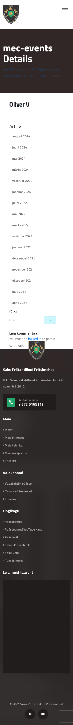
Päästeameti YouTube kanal (24, 529)
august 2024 (21, 136)
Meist (9, 429)
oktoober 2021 (22, 280)
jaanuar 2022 (21, 247)
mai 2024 (18, 158)
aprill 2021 (19, 302)
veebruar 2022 (22, 236)
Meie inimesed (15, 437)
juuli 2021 (19, 291)
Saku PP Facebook (17, 545)
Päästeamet (13, 521)
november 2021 (23, 269)
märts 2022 (20, 225)
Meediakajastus (16, 453)
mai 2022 (18, 214)
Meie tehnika (14, 445)
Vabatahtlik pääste (18, 483)
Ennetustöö (13, 499)
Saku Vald (12, 552)
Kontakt (10, 461)
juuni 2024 (19, 147)
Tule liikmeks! (14, 560)
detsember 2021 (23, 258)
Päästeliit (11, 537)
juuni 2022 (19, 202)
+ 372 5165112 (31, 404)
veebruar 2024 (22, 180)
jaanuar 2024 (21, 191)
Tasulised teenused (18, 491)
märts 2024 (20, 169)
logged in (34, 338)
